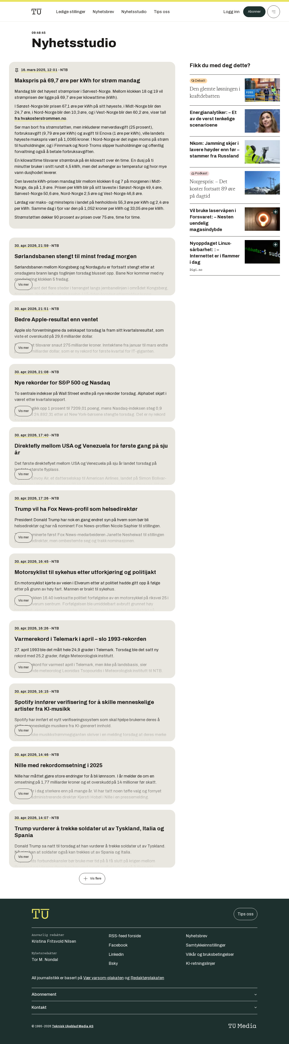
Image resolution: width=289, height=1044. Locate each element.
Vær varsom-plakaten (103, 978)
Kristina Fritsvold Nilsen (54, 941)
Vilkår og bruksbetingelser (210, 954)
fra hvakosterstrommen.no (40, 118)
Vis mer (23, 284)
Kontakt (144, 1007)
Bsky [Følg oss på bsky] (113, 963)
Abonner (253, 11)
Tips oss (246, 914)
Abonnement (144, 994)
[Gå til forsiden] (37, 11)
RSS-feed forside (125, 936)
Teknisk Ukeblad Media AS (72, 1026)
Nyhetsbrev (196, 936)
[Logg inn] (229, 12)
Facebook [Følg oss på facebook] (118, 945)
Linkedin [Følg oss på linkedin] (116, 954)
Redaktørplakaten (147, 978)
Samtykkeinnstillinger (206, 945)
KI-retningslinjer (200, 963)
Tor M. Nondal (45, 959)
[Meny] (273, 11)
